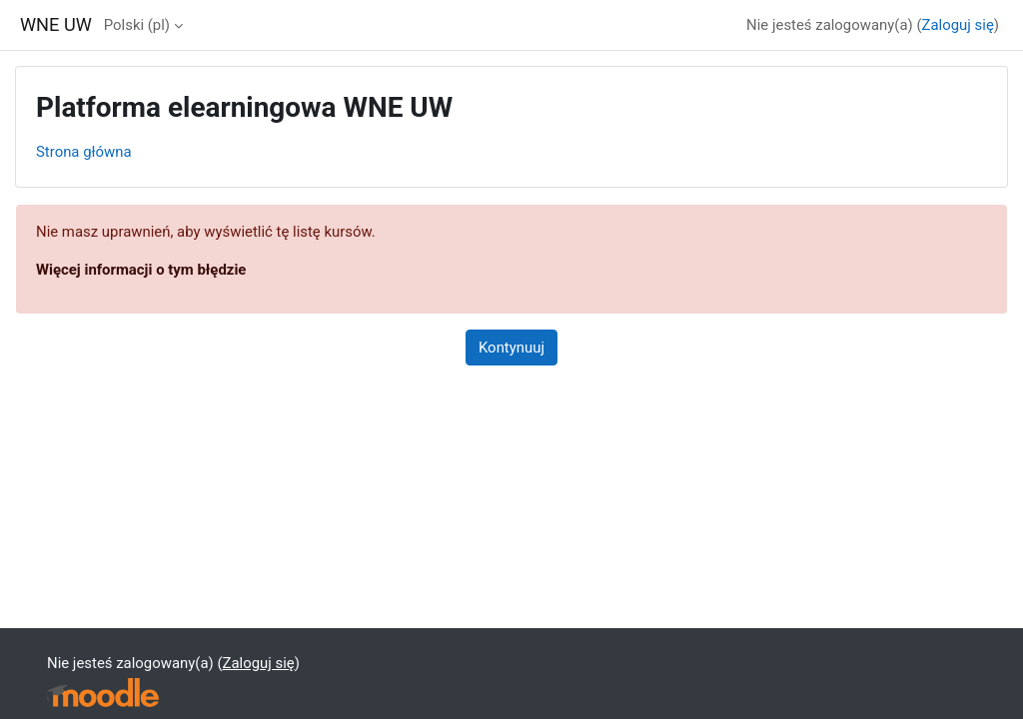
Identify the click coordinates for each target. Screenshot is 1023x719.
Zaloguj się (958, 25)
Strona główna (84, 152)
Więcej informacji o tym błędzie (141, 270)
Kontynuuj (511, 348)
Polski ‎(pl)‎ (137, 25)
